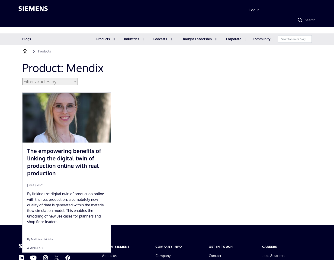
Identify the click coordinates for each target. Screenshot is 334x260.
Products (103, 39)
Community (261, 39)
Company (163, 256)
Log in (254, 10)
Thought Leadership (196, 39)
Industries (131, 39)
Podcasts (160, 39)
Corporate (233, 39)
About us (109, 256)
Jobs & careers (273, 256)
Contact (215, 256)
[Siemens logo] (33, 10)
